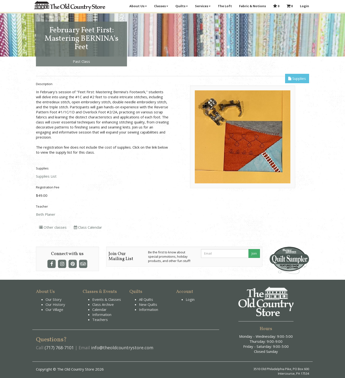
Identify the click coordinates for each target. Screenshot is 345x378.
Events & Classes (106, 299)
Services (203, 6)
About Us (138, 6)
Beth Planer (45, 214)
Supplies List (46, 176)
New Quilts (148, 304)
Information (101, 314)
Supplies (297, 78)
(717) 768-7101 (59, 347)
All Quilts (146, 299)
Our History (55, 304)
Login (304, 6)
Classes (161, 6)
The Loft (225, 6)
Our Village (54, 309)
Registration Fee (47, 187)
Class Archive (103, 304)
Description (44, 84)
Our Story (54, 299)
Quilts (181, 6)
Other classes (53, 227)
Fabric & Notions (252, 6)
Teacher (42, 206)
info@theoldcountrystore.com (122, 347)
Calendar (99, 309)
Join (254, 253)
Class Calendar (88, 227)
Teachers (100, 319)
